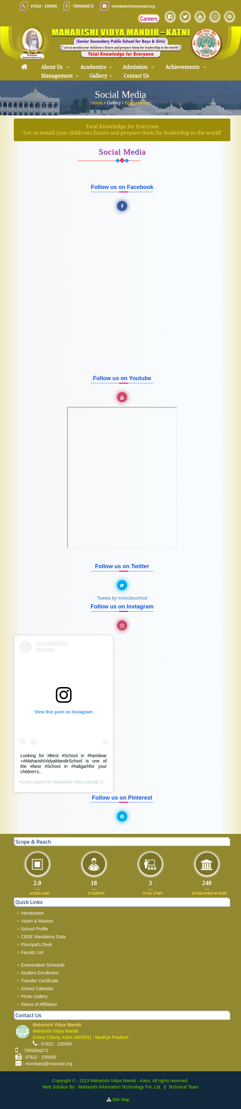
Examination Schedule (43, 965)
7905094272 (83, 6)
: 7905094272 (33, 1050)
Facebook (123, 206)
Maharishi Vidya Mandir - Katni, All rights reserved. (139, 1080)
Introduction (32, 913)
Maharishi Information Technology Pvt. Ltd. (119, 1087)
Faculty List (32, 952)
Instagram (123, 625)
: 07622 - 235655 (55, 1043)
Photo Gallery (34, 996)
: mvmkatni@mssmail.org (47, 1063)
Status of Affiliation (39, 1004)
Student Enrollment (39, 972)
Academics (93, 67)
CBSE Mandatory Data (43, 936)
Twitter (123, 585)
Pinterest (123, 816)
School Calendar (37, 988)
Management (57, 76)
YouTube (123, 397)
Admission (136, 67)
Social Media (137, 102)
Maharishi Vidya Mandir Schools (84, 782)
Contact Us (136, 76)
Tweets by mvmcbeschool (122, 598)
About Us (52, 67)
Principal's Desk (36, 944)
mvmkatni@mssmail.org (133, 6)
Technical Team (184, 1087)
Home (97, 102)
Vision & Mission (37, 920)
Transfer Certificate (39, 980)
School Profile (34, 928)
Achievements (183, 67)
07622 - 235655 (44, 6)
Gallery (98, 76)
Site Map (123, 1099)
